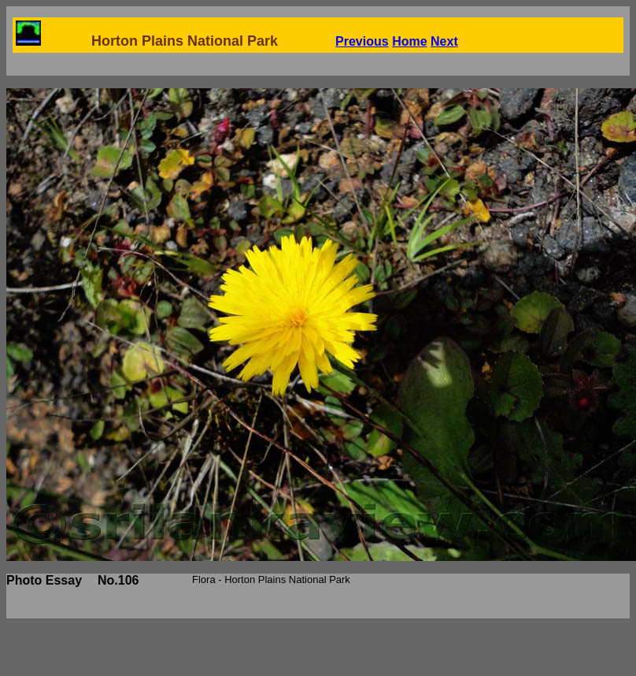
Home (409, 41)
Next (444, 41)
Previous (362, 41)
